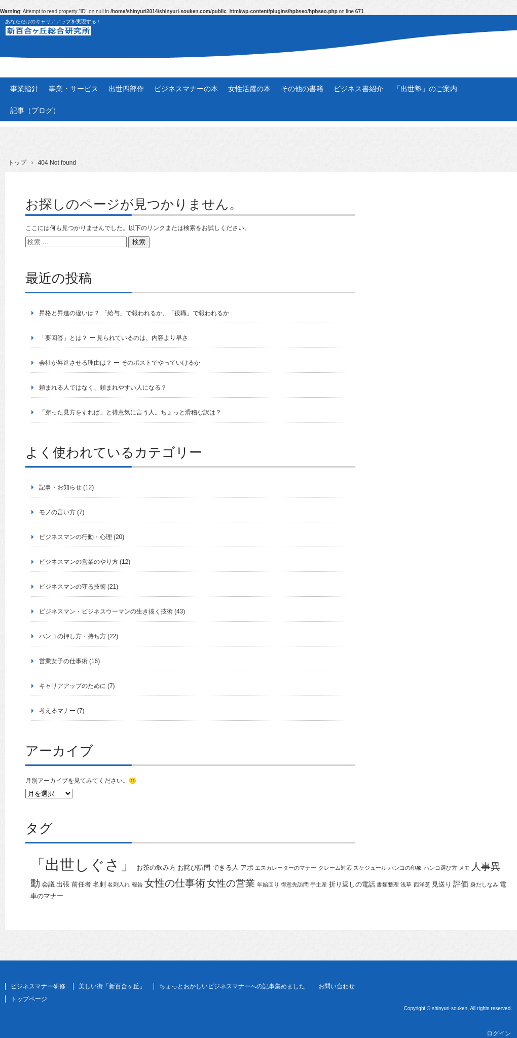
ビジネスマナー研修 (38, 986)
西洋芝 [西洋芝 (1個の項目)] (422, 884)
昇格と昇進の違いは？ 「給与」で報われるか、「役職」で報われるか (134, 313)
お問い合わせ (336, 986)
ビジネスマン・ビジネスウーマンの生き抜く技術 (106, 611)
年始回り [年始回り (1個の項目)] (268, 884)
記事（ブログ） (35, 110)
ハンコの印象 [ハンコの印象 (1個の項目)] (405, 868)
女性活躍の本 (249, 89)
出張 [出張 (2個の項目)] (62, 884)
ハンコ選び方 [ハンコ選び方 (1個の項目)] (440, 868)
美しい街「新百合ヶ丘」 (112, 986)
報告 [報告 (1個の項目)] (137, 884)
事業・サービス (73, 89)
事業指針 (24, 89)
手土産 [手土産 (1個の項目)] (318, 884)
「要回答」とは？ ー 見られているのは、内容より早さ (114, 337)
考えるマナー (57, 710)
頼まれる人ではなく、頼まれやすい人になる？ (103, 387)
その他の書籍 (302, 89)
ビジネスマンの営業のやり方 (78, 561)
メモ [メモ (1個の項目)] (464, 868)
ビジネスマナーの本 (186, 89)
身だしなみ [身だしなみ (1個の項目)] (484, 884)
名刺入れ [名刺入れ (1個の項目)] (118, 884)
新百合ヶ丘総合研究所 (258, 36)
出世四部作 (126, 89)
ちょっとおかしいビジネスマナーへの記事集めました (232, 986)
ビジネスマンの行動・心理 (75, 537)
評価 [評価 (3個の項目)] (460, 883)
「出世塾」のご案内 (425, 89)
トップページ (29, 999)
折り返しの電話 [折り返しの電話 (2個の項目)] (352, 884)
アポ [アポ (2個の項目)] (246, 867)
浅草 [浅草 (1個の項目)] (406, 884)
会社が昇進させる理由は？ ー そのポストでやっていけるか (120, 362)
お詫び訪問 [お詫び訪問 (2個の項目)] (193, 867)
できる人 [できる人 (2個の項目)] (225, 867)
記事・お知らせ (60, 487)
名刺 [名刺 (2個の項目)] (99, 884)
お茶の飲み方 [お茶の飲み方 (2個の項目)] (156, 867)
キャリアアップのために (72, 685)
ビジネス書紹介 (358, 89)
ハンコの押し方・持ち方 (72, 636)
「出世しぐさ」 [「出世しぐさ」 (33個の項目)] (82, 864)
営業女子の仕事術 (63, 661)
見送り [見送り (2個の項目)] (442, 884)
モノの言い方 (57, 512)
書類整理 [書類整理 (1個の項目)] (388, 884)
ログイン (499, 1033)
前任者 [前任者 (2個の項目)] (81, 884)
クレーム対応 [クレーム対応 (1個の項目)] (335, 868)
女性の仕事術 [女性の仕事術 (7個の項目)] (174, 883)
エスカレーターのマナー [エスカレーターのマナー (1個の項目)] (285, 868)
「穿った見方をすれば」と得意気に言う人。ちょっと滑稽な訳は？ (130, 412)
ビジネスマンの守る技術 (72, 586)
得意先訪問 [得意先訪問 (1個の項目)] (295, 884)
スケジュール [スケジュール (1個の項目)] (370, 868)
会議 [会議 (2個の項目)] (48, 884)
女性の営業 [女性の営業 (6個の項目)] (231, 883)
